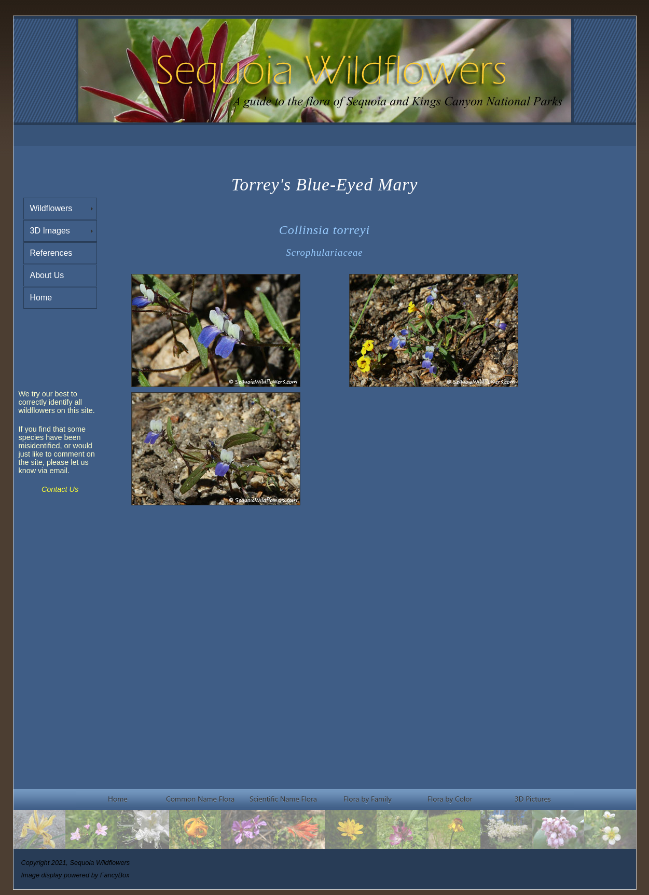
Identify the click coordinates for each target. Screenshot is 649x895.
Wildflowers (51, 208)
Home (41, 297)
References (51, 253)
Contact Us (60, 489)
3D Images (50, 230)
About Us (47, 275)
